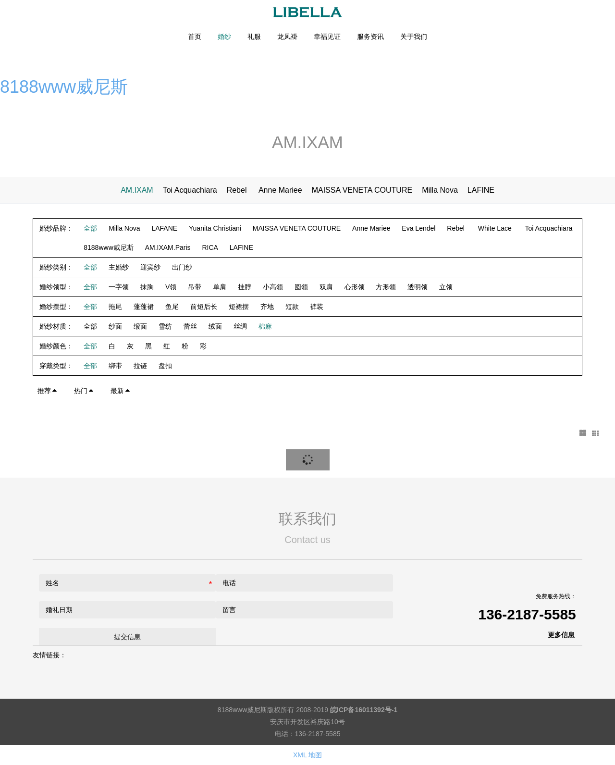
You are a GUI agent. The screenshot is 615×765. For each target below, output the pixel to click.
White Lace (496, 228)
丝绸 (240, 326)
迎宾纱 (150, 267)
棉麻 (265, 326)
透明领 (417, 287)
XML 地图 (307, 755)
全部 (90, 228)
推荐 (47, 391)
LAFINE (480, 190)
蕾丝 (190, 326)
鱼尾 (172, 306)
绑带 (115, 366)
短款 (292, 306)
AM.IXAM (137, 190)
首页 (194, 36)
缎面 (140, 326)
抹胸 (147, 287)
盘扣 (165, 366)
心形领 (354, 287)
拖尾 (115, 306)
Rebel (238, 190)
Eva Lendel (418, 228)
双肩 (326, 287)
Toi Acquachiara (190, 190)
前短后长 (203, 306)
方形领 (386, 287)
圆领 (301, 287)
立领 (446, 287)
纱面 (115, 326)
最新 (121, 391)
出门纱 (182, 267)
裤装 (316, 306)
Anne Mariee (280, 190)
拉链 (140, 366)
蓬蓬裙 (144, 306)
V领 (170, 287)
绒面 (215, 326)
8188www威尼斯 (64, 87)
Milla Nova (440, 190)
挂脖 (244, 287)
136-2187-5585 (527, 614)
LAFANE (164, 228)
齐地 (267, 306)
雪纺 (165, 326)
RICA (210, 247)
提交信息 (127, 637)
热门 (84, 391)
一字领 (119, 287)
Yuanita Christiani (215, 228)
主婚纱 (119, 267)
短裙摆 (239, 306)
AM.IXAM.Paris (168, 247)
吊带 (194, 287)
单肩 (219, 287)
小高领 (273, 287)
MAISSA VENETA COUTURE (362, 190)
